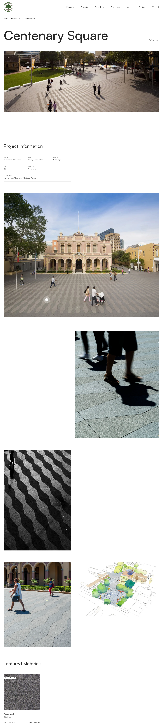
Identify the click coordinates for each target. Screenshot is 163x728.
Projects (84, 7)
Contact (142, 7)
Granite (12, 722)
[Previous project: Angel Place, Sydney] (151, 40)
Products (70, 7)
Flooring (6, 722)
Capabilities (99, 7)
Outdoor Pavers (34, 722)
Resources (115, 7)
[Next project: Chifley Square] (157, 40)
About (129, 7)
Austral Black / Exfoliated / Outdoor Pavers (20, 178)
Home (6, 18)
